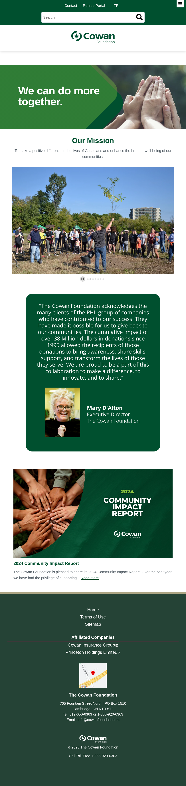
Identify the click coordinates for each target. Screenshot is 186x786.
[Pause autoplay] (82, 279)
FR (116, 6)
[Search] (93, 17)
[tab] (88, 279)
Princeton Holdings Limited (91, 652)
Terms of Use (93, 616)
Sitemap (93, 624)
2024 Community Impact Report (46, 563)
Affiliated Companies (93, 637)
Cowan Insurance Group (91, 645)
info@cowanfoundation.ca (98, 720)
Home (93, 609)
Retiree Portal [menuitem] (94, 6)
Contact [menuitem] (70, 6)
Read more (90, 578)
